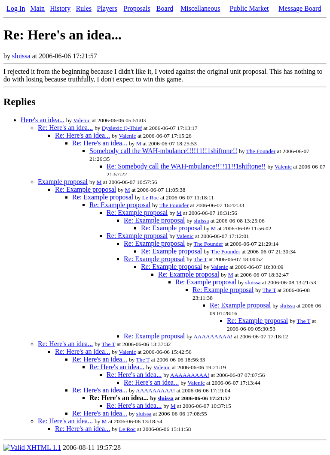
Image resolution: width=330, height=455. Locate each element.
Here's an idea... (42, 120)
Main (37, 8)
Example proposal (63, 181)
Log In (15, 8)
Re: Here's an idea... (65, 127)
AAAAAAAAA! (212, 336)
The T (201, 259)
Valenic (81, 120)
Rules (84, 8)
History (60, 8)
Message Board (299, 8)
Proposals (137, 8)
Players (107, 8)
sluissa (21, 56)
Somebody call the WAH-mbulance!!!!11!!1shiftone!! (163, 150)
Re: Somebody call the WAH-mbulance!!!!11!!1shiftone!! (186, 166)
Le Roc (150, 197)
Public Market (249, 8)
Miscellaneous (200, 8)
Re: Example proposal (85, 189)
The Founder (260, 151)
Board (164, 8)
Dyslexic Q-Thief (122, 128)
